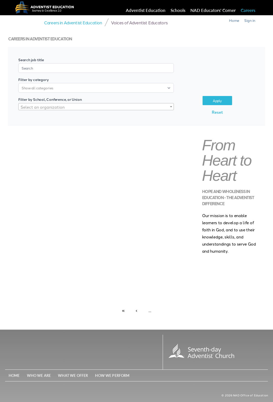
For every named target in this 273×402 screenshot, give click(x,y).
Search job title (31, 59)
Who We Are (39, 375)
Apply (217, 100)
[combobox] (96, 106)
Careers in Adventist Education (73, 22)
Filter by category (33, 79)
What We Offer (73, 375)
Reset (217, 112)
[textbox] (96, 106)
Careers (248, 10)
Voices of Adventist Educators (139, 22)
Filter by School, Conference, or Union (50, 99)
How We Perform (112, 375)
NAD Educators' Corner (213, 10)
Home (234, 20)
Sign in (249, 20)
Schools (178, 10)
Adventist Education (145, 10)
